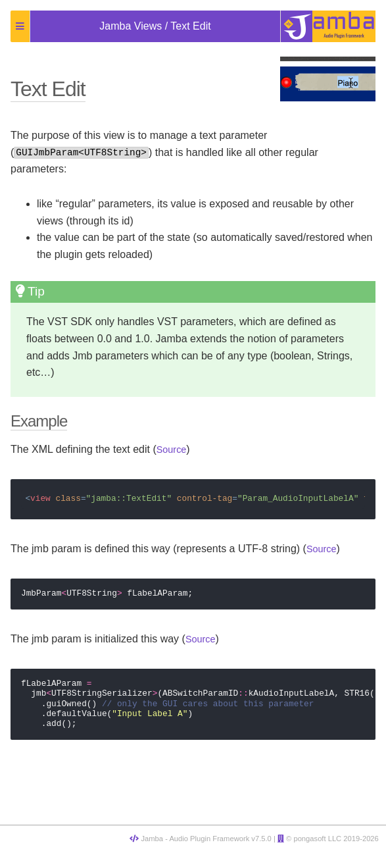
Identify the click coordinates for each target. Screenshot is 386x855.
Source (172, 450)
